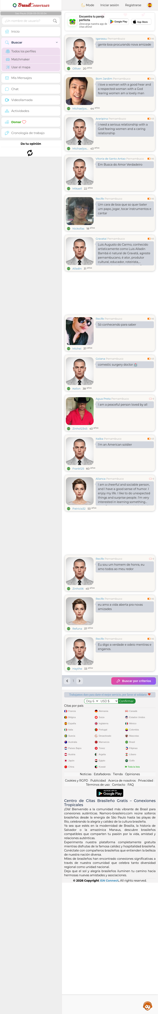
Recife (100, 198)
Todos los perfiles (21, 51)
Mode (87, 5)
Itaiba (99, 438)
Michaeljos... (80, 108)
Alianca (101, 478)
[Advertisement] (110, 21)
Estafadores (102, 905)
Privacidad (145, 912)
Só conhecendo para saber (117, 324)
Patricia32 (79, 508)
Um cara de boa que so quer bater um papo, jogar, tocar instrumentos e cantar (124, 209)
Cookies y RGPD (76, 912)
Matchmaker (18, 59)
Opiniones (132, 905)
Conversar (31, 5)
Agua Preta (103, 398)
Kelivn (76, 388)
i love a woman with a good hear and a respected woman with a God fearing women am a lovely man (124, 89)
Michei (76, 348)
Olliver (76, 68)
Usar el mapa (18, 67)
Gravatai (101, 238)
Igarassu (101, 38)
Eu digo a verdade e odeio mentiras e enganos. (124, 647)
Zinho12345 (79, 428)
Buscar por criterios (133, 681)
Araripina (102, 118)
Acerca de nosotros (122, 912)
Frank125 (78, 468)
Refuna (77, 628)
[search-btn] (55, 21)
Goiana (100, 358)
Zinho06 (78, 588)
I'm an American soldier (115, 444)
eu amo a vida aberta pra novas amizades (120, 607)
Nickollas (78, 228)
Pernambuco (116, 38)
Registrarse (133, 5)
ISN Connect (109, 1012)
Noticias (85, 905)
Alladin (77, 268)
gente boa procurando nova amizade (124, 44)
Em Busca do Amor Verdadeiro (120, 164)
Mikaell (77, 188)
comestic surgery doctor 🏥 (117, 364)
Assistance (147, 1006)
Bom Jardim (104, 78)
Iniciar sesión (109, 5)
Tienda (118, 905)
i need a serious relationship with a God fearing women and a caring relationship (123, 129)
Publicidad (98, 912)
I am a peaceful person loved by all (122, 404)
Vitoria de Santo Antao (110, 158)
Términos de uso (98, 916)
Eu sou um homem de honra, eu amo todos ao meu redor (121, 567)
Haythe (77, 668)
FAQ (131, 916)
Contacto (118, 916)
